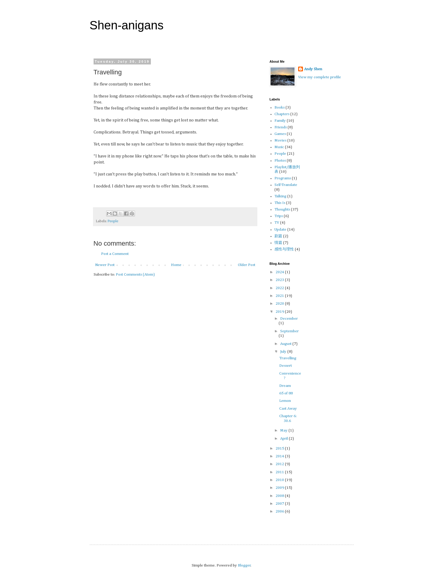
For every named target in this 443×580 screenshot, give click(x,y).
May (284, 430)
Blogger (244, 565)
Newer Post (105, 265)
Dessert (285, 366)
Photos (280, 161)
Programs (282, 178)
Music (279, 147)
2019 (280, 312)
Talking (280, 196)
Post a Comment (115, 254)
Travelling (287, 358)
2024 (280, 272)
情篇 (278, 243)
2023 (280, 280)
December (289, 319)
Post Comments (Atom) (135, 275)
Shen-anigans (127, 25)
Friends (280, 127)
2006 (280, 511)
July (283, 352)
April (284, 439)
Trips (278, 216)
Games (280, 134)
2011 (280, 472)
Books (279, 107)
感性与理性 (284, 249)
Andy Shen (313, 69)
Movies (280, 140)
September (289, 331)
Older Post (246, 265)
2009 (280, 488)
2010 (280, 480)
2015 (280, 448)
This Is (279, 203)
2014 (280, 456)
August (286, 344)
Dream (285, 386)
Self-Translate (285, 185)
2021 (280, 296)
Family (280, 121)
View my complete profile (319, 77)
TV (276, 223)
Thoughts (282, 209)
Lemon (285, 401)
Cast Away (288, 409)
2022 (280, 288)
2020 (280, 304)
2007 (280, 504)
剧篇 (278, 236)
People (113, 221)
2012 (280, 464)
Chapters (281, 114)
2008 (280, 496)
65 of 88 (286, 393)
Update (280, 230)
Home (176, 265)
